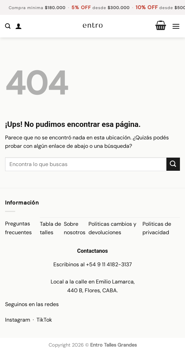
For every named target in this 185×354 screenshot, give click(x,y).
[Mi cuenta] (18, 26)
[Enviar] (173, 164)
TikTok (44, 319)
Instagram (17, 319)
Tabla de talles (50, 228)
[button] (7, 26)
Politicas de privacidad (156, 228)
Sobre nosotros (74, 228)
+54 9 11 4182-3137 (109, 264)
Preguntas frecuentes (18, 228)
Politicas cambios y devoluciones (112, 228)
